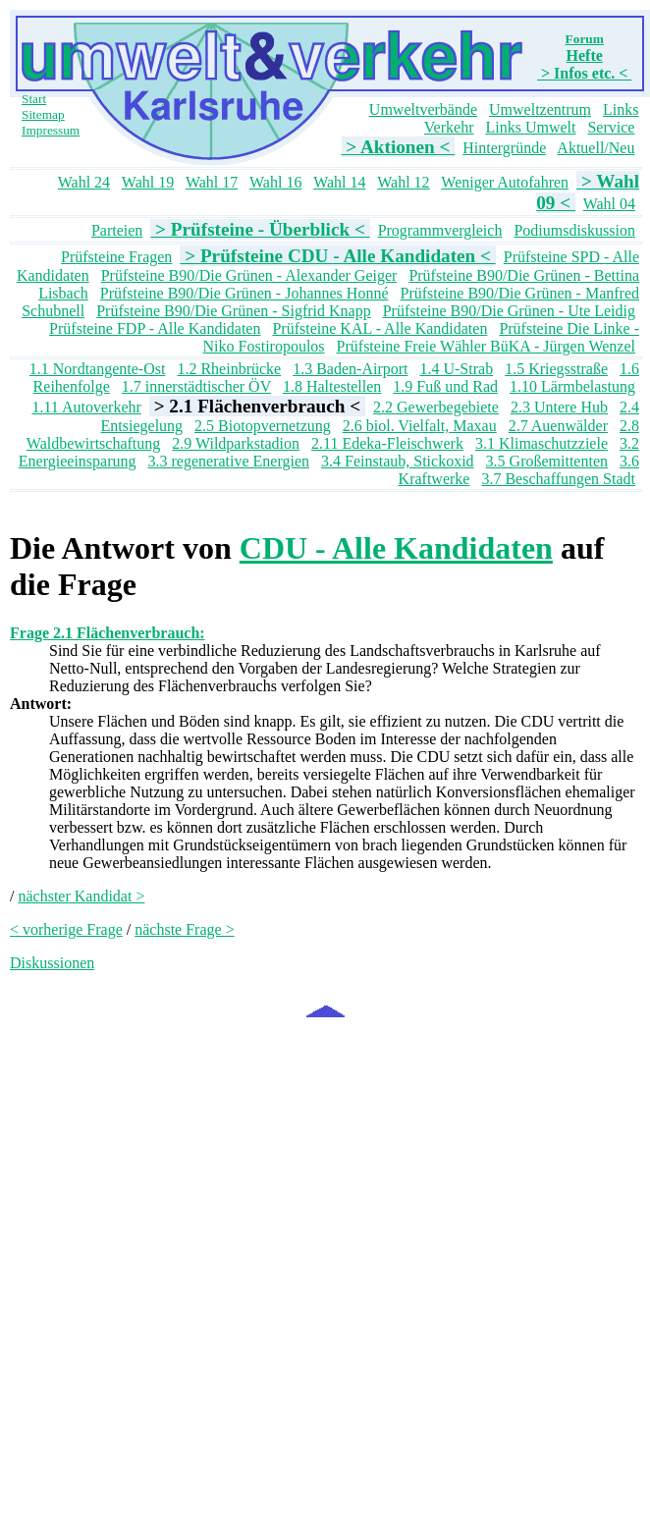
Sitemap (43, 114)
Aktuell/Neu (595, 147)
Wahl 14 (339, 182)
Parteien (116, 230)
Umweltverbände (423, 109)
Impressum (51, 130)
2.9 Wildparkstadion (235, 443)
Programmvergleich (440, 230)
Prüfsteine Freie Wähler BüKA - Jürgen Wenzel (486, 346)
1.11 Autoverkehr (85, 407)
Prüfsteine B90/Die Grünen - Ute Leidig (509, 310)
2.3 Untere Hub (559, 407)
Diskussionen (52, 962)
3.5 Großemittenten (547, 461)
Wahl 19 (148, 182)
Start (34, 98)
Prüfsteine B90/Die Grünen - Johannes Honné (244, 293)
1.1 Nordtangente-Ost (97, 368)
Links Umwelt (530, 127)
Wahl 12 (403, 182)
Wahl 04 (609, 203)
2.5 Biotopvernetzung (262, 425)
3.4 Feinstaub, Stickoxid (397, 461)
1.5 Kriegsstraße (556, 368)
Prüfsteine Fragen (116, 256)
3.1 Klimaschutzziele (541, 443)
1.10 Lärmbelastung (572, 386)
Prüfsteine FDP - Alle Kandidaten (154, 328)
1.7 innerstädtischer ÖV (196, 386)
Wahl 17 (212, 182)
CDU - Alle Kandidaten (396, 548)
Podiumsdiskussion (574, 230)
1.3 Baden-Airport (350, 368)
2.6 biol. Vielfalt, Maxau (420, 425)
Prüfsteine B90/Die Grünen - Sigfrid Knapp (233, 310)
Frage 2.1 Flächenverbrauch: (107, 633)
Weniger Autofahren (505, 182)
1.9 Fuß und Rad (445, 386)
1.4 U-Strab (456, 368)
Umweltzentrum (540, 109)
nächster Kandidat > (81, 896)
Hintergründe (504, 147)
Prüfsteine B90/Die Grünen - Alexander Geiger (249, 275)
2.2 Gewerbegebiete (436, 407)
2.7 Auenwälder (558, 425)
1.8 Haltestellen (332, 386)
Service (610, 127)
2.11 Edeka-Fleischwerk (387, 443)
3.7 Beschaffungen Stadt (558, 478)
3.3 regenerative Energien (229, 461)
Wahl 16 (275, 182)
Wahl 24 (84, 182)
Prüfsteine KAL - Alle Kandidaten (379, 328)
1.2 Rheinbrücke (229, 368)
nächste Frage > (184, 929)
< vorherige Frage (66, 929)
